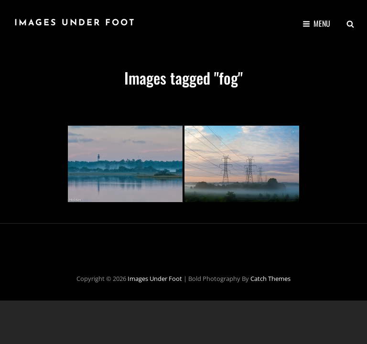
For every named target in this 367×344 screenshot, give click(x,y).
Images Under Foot (75, 23)
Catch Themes (270, 278)
